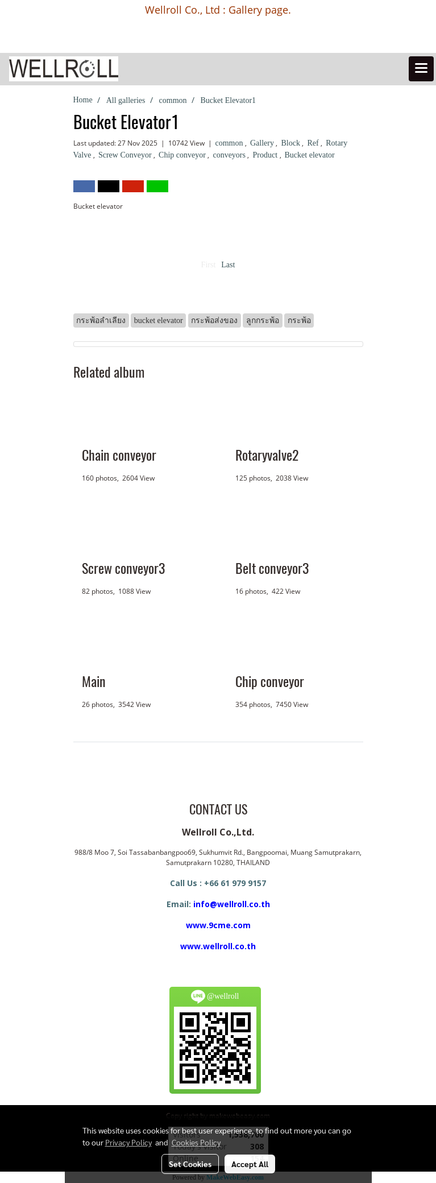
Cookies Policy (196, 1142)
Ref (314, 143)
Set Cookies (190, 1164)
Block (291, 143)
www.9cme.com (218, 925)
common (230, 143)
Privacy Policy (128, 1142)
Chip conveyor (183, 155)
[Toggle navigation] (421, 68)
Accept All (249, 1164)
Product (265, 155)
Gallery (263, 143)
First (208, 264)
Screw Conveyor (125, 155)
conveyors (230, 155)
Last (228, 264)
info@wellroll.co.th (231, 904)
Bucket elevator (310, 155)
